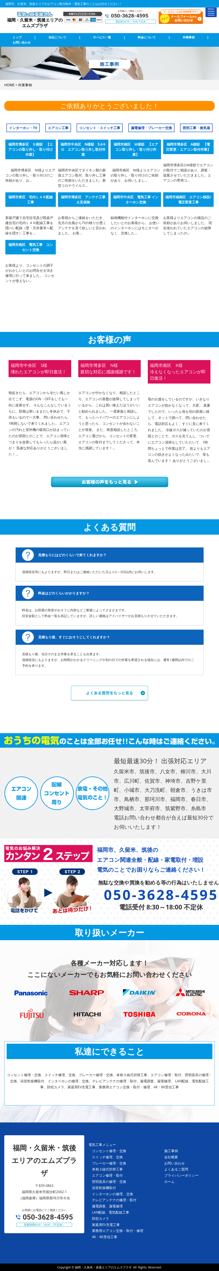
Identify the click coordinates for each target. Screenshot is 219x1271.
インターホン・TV (23, 127)
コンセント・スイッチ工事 (99, 127)
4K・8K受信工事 (104, 1237)
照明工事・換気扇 (196, 127)
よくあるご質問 (176, 1169)
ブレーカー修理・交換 (109, 1163)
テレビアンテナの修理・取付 (114, 1200)
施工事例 (171, 1150)
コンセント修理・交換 (109, 1150)
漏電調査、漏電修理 (107, 1206)
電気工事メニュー (102, 1144)
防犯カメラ (100, 1218)
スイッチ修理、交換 (107, 1157)
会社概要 (171, 1157)
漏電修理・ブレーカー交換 (151, 127)
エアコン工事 (58, 127)
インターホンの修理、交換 (112, 1194)
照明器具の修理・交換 (109, 1181)
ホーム (169, 1181)
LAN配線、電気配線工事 (110, 1212)
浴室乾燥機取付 (104, 1187)
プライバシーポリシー (181, 1175)
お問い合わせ (174, 1163)
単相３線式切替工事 (107, 1169)
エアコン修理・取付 (107, 1175)
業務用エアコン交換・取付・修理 (117, 1230)
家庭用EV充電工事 (106, 1224)
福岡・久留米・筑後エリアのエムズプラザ (103, 1267)
